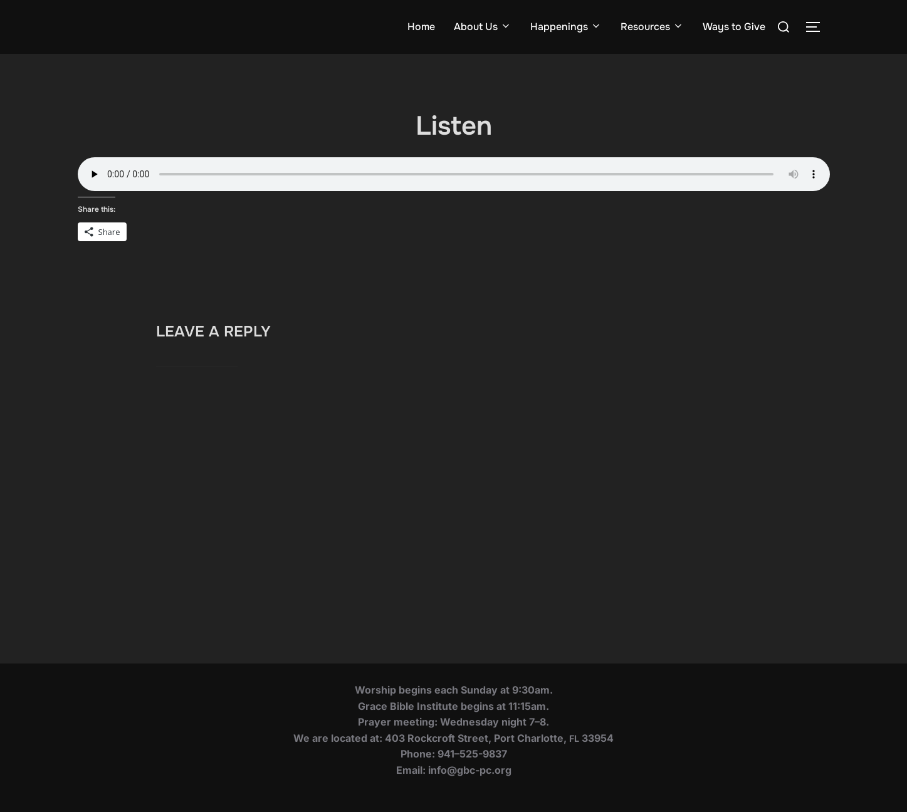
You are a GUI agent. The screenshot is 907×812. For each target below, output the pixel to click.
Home (421, 26)
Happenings (566, 26)
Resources (652, 26)
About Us (482, 26)
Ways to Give (734, 26)
